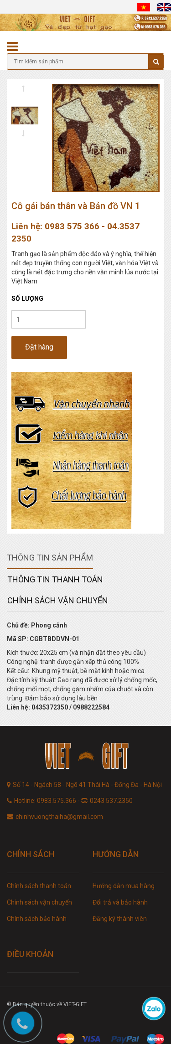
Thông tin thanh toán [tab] (55, 579)
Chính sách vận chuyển (39, 902)
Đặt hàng (39, 347)
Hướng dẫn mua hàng (124, 886)
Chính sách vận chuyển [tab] (57, 600)
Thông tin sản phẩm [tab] (50, 557)
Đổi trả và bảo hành (120, 902)
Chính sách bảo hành (37, 918)
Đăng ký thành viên (120, 918)
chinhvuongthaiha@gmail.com (59, 816)
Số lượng (27, 298)
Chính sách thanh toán (39, 886)
